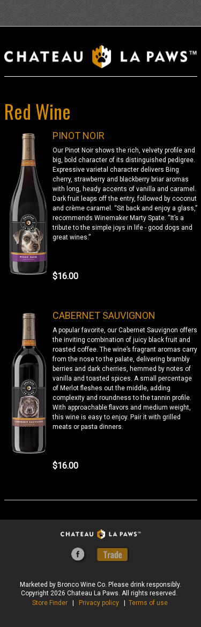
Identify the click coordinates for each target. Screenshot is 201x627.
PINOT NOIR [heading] (79, 135)
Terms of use (148, 603)
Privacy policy (99, 603)
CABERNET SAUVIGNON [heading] (104, 315)
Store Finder (50, 603)
